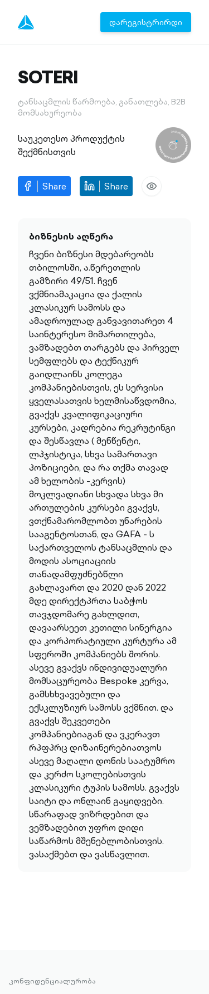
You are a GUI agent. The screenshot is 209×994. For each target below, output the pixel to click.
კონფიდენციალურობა (52, 981)
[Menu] (26, 22)
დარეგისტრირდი (145, 22)
